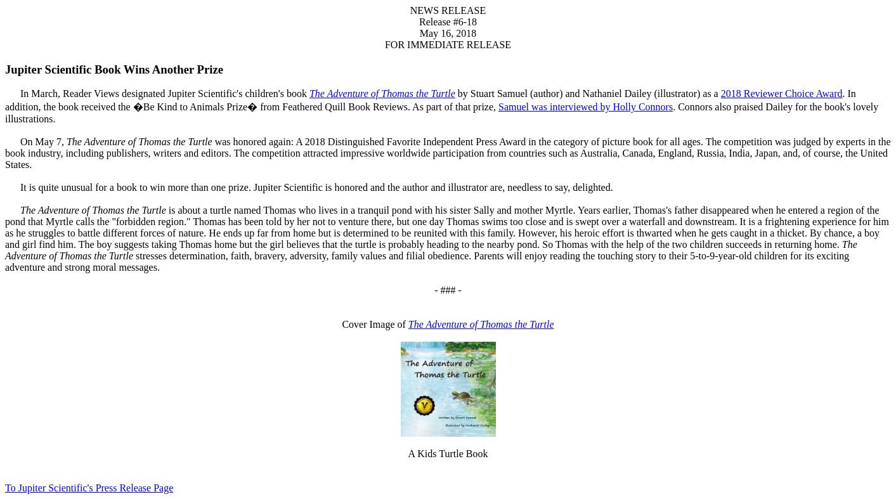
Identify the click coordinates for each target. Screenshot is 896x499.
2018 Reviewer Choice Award (782, 93)
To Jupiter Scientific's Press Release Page (89, 488)
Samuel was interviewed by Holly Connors (585, 106)
